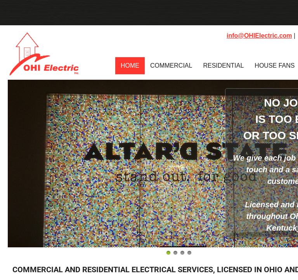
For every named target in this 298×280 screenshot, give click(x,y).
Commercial (171, 65)
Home (130, 65)
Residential (223, 65)
